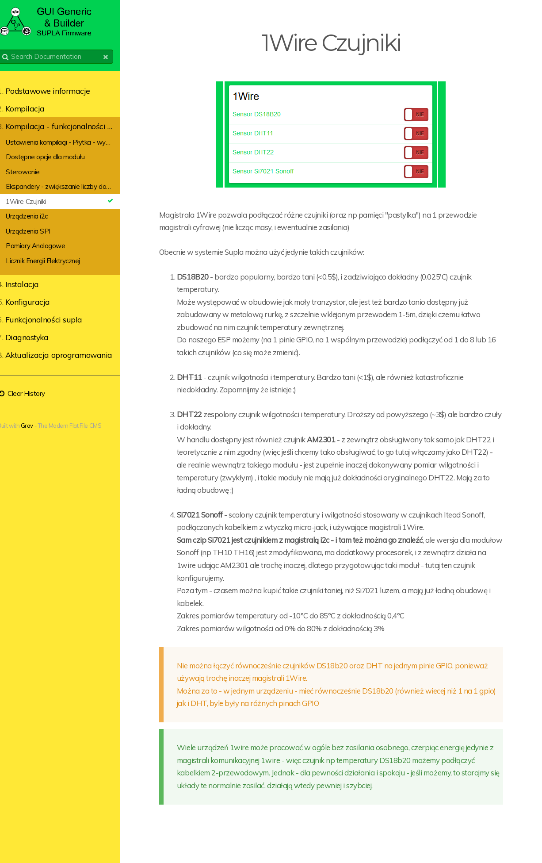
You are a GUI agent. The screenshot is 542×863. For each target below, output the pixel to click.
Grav (37, 425)
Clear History (31, 393)
